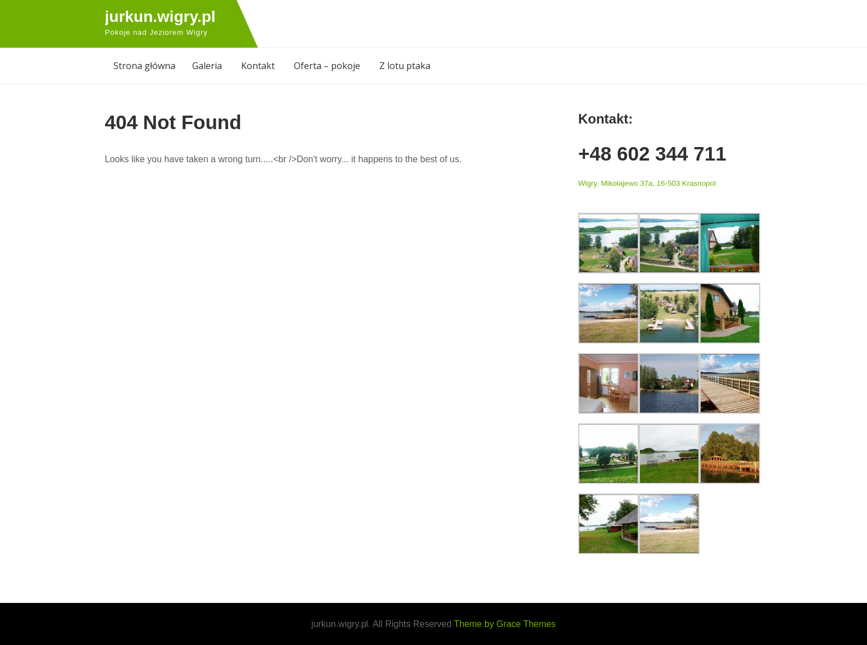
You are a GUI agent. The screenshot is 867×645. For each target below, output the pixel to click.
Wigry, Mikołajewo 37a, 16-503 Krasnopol (647, 183)
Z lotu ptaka (404, 66)
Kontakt (258, 66)
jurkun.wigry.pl (160, 16)
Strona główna (144, 66)
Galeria (207, 66)
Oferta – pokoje (327, 66)
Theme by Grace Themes (505, 624)
